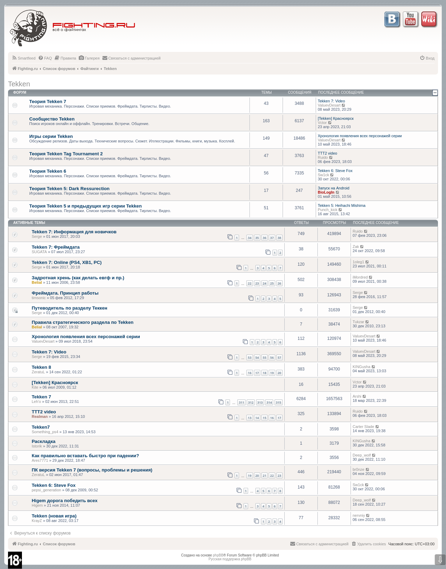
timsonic (39, 298)
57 (279, 357)
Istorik (37, 446)
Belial (37, 282)
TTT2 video (327, 153)
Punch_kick (327, 210)
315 (278, 402)
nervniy (359, 515)
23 (257, 283)
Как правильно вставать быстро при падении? (85, 455)
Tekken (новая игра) (54, 516)
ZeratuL (38, 372)
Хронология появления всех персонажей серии (360, 136)
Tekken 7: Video (331, 101)
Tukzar (358, 322)
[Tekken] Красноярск (336, 118)
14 (257, 417)
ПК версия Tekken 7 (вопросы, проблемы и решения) (92, 470)
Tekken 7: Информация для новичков (74, 231)
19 (272, 373)
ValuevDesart (329, 105)
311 (241, 402)
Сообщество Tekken (52, 119)
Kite (35, 387)
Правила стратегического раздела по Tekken (82, 322)
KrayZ (37, 521)
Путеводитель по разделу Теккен (69, 308)
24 (264, 283)
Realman (40, 416)
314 (269, 402)
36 (264, 237)
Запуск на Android (333, 188)
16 (249, 373)
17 (257, 373)
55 (264, 357)
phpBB (218, 555)
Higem (37, 505)
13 (249, 417)
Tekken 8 (41, 367)
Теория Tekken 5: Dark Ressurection (69, 188)
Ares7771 (40, 460)
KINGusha (361, 367)
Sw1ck (323, 175)
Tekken (19, 84)
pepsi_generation (46, 490)
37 (272, 237)
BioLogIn (326, 192)
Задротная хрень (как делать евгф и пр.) (78, 277)
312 (250, 402)
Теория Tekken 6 (47, 171)
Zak (356, 246)
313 (260, 402)
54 (257, 357)
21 (264, 475)
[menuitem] (23, 58)
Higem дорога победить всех (65, 500)
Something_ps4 (45, 432)
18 (264, 373)
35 (257, 237)
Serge (37, 236)
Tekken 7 (41, 396)
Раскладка (43, 441)
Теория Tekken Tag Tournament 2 (66, 153)
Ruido (323, 157)
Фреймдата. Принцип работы (65, 293)
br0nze (358, 469)
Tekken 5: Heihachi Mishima (342, 205)
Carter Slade (363, 426)
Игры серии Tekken (51, 136)
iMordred (360, 277)
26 (279, 283)
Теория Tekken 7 (47, 101)
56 (272, 357)
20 (279, 373)
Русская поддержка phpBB (229, 559)
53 (249, 357)
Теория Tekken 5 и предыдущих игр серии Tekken (85, 206)
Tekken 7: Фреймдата (56, 247)
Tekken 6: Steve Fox (335, 171)
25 (272, 283)
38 (279, 237)
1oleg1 (358, 262)
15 (264, 417)
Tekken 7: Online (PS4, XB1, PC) (67, 262)
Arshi (357, 396)
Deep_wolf (362, 455)
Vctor (322, 122)
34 (249, 237)
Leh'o (36, 401)
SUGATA (39, 252)
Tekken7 (41, 427)
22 (249, 283)
